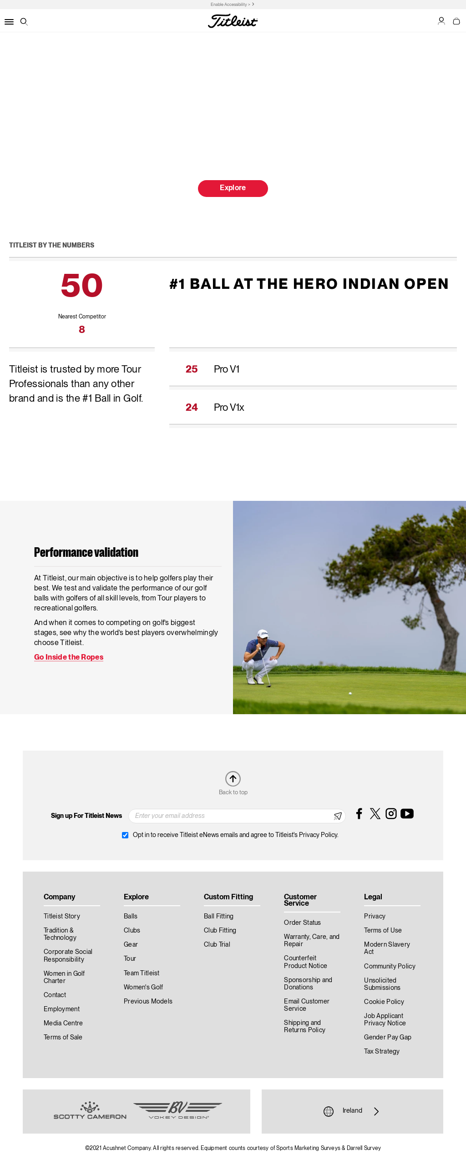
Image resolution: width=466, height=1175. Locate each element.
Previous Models (148, 1001)
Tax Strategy (382, 1051)
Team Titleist (142, 973)
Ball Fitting (218, 916)
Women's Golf (143, 987)
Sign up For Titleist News (86, 816)
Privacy (374, 916)
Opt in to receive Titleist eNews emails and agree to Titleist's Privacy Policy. (236, 835)
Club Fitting (220, 930)
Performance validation (86, 553)
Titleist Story (62, 916)
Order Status (302, 923)
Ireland (352, 1111)
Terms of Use (383, 930)
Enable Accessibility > (230, 5)
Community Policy (389, 966)
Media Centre (63, 1023)
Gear (131, 945)
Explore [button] (233, 188)
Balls (130, 916)
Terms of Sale (63, 1037)
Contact (55, 995)
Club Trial (217, 945)
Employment (62, 1009)
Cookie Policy (384, 1002)
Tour (130, 959)
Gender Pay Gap (387, 1037)
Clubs (132, 930)
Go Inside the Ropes (68, 658)
